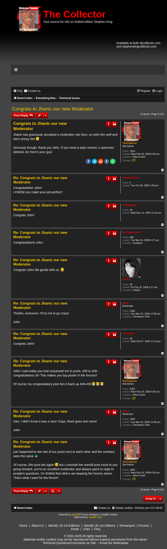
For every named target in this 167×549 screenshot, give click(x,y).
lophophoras (129, 205)
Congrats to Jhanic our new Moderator (52, 109)
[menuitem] (17, 91)
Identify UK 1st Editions (99, 525)
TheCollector (129, 143)
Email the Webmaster (114, 543)
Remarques (127, 525)
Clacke (126, 279)
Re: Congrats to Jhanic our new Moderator (40, 180)
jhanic (125, 303)
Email (75, 529)
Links (86, 529)
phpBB (75, 514)
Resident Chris (130, 177)
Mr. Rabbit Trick (131, 232)
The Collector (74, 14)
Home (23, 525)
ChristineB (128, 333)
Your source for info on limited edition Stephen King (77, 21)
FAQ (97, 529)
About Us (38, 525)
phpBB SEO (95, 517)
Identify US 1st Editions (64, 525)
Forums (144, 525)
